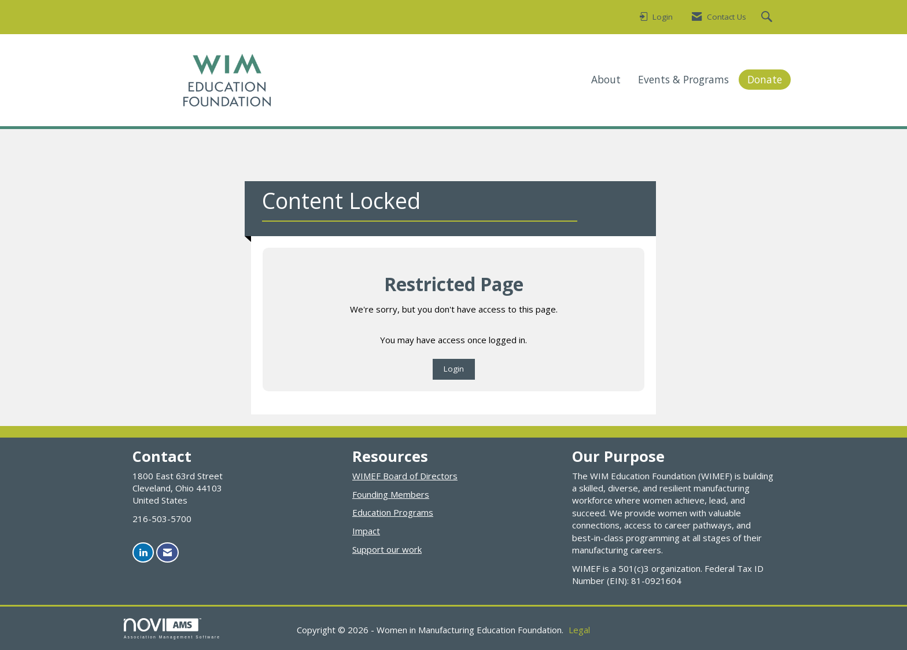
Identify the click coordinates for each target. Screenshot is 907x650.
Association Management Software (172, 628)
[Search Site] (768, 17)
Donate (764, 79)
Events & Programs (683, 79)
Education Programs (392, 512)
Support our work (387, 549)
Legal (579, 630)
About (606, 79)
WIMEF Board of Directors (405, 476)
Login (454, 368)
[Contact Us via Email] (167, 552)
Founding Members (390, 494)
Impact (366, 531)
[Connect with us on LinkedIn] (143, 552)
